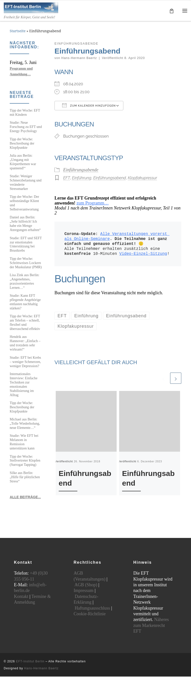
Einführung (81, 178)
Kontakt (21, 596)
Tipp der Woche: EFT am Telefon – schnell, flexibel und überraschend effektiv (25, 323)
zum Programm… (93, 203)
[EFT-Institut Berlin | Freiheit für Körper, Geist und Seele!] (32, 7)
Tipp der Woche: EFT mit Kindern (25, 113)
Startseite (18, 31)
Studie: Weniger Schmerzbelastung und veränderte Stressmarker (26, 183)
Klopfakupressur (142, 178)
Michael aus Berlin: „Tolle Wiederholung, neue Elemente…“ (25, 424)
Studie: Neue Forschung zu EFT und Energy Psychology (26, 127)
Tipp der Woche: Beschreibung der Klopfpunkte (22, 144)
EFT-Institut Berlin (30, 662)
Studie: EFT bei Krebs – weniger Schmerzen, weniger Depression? (25, 362)
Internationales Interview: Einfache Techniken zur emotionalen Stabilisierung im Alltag (23, 384)
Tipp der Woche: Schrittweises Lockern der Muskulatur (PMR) (26, 263)
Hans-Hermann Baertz (79, 58)
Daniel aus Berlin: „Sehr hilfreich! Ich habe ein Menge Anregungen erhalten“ (25, 224)
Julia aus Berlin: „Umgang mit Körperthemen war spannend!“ (23, 162)
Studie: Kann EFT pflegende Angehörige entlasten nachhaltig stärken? (25, 302)
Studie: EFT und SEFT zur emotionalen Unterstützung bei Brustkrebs (26, 244)
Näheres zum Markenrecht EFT (151, 626)
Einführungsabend (109, 178)
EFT (66, 178)
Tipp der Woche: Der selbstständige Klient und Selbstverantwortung (24, 203)
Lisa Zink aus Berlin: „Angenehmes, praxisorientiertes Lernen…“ (24, 281)
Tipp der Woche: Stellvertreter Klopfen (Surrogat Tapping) (25, 461)
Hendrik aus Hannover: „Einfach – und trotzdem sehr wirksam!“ (25, 343)
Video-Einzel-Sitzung (143, 254)
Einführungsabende (80, 170)
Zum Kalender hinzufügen (89, 106)
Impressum (84, 591)
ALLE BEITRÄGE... (25, 498)
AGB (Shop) (85, 585)
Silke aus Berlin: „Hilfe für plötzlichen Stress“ (25, 477)
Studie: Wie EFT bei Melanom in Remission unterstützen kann (24, 442)
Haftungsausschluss (92, 608)
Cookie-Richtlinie (90, 614)
